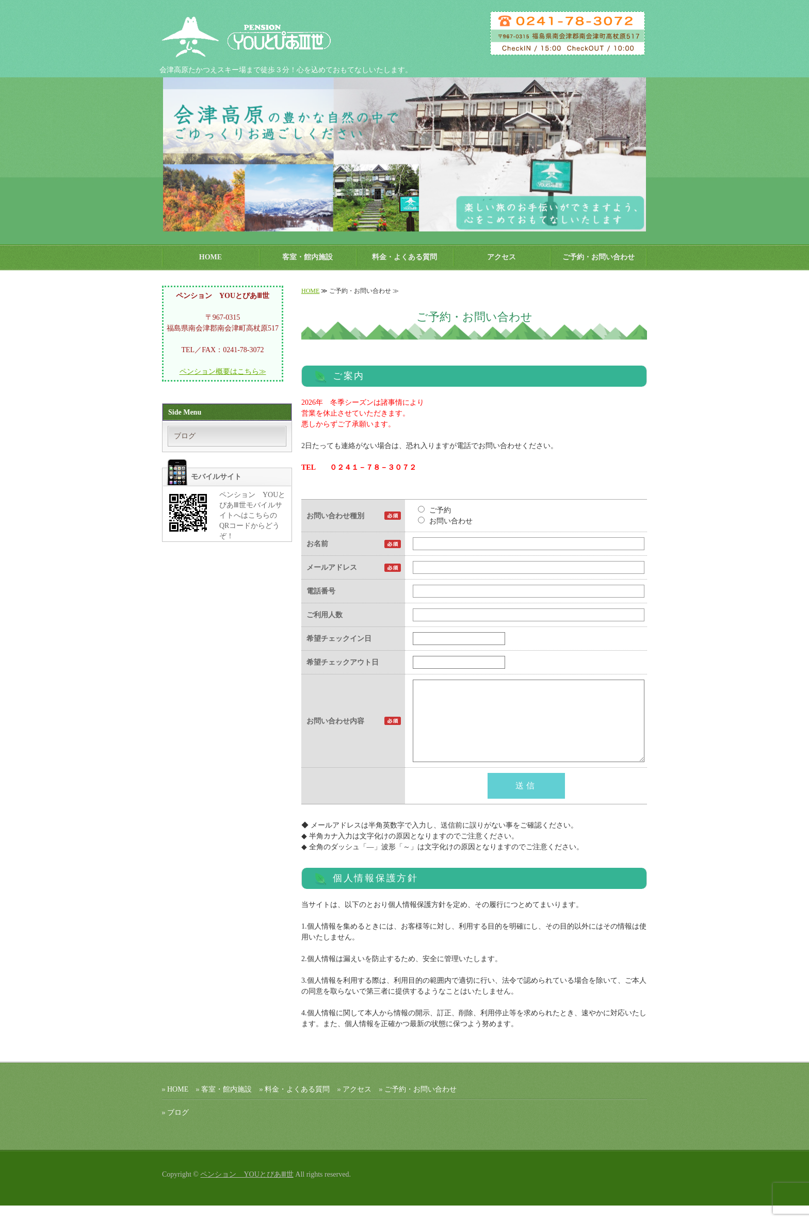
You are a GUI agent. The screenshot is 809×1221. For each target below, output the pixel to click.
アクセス (501, 257)
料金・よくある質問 (404, 257)
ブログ (185, 436)
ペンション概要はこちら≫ (223, 371)
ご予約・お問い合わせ (598, 257)
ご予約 (434, 510)
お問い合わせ (445, 521)
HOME (210, 257)
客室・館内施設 (307, 257)
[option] (404, 154)
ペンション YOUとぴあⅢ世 (246, 1190)
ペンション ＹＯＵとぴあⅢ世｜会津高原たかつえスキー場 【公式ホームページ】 (257, 36)
